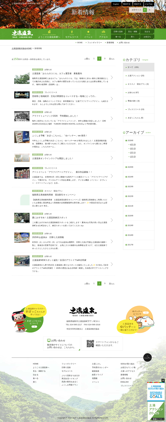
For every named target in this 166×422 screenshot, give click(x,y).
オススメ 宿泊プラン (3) (138, 84)
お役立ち (147, 37)
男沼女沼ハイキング (70, 379)
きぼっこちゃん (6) (135, 118)
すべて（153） (134, 67)
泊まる (147, 31)
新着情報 (110, 42)
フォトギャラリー (94, 42)
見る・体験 (132, 31)
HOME (80, 42)
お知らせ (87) (133, 92)
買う (132, 37)
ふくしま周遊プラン (70, 385)
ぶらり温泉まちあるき (71, 375)
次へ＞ (112, 58)
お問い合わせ (124, 42)
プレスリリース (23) (136, 109)
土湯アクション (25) (136, 76)
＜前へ (87, 58)
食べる (118, 37)
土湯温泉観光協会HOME (22, 48)
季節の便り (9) (134, 101)
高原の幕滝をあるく (70, 382)
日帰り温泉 (118, 31)
